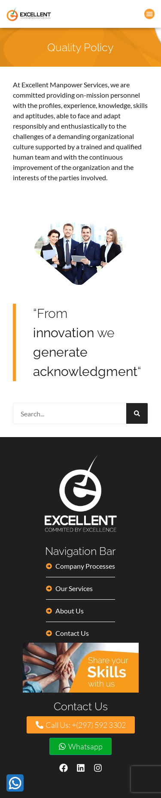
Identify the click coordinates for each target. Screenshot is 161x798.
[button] (149, 13)
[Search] (137, 413)
